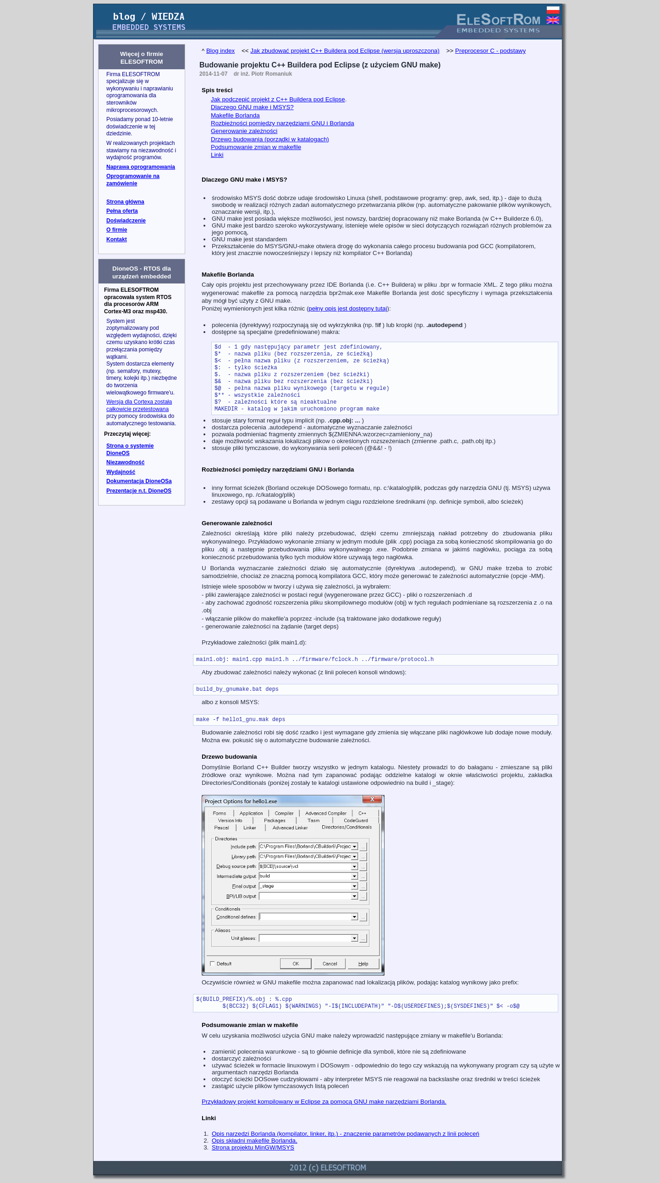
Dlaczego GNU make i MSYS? (252, 107)
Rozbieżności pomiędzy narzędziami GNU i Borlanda (282, 123)
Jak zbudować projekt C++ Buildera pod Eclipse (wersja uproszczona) (345, 50)
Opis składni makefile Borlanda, (254, 1140)
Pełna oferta (122, 211)
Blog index (220, 50)
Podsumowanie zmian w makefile (256, 147)
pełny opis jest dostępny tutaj (347, 308)
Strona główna (125, 202)
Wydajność (120, 472)
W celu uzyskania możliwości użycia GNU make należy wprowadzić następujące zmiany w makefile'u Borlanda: (352, 1035)
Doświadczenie (126, 220)
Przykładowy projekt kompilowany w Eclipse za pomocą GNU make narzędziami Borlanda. (324, 1101)
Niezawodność (125, 462)
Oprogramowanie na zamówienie (133, 180)
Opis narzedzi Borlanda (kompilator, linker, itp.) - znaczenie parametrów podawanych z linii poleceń (345, 1133)
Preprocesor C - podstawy (490, 50)
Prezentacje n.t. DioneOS (138, 491)
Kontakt (116, 239)
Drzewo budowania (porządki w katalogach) (270, 139)
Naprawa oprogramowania (140, 167)
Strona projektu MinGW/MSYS (253, 1147)
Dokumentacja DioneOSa (139, 481)
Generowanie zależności (244, 131)
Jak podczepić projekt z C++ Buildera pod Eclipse (278, 99)
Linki (217, 154)
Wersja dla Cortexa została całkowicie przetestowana (139, 405)
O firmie (116, 230)
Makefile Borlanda (235, 115)
